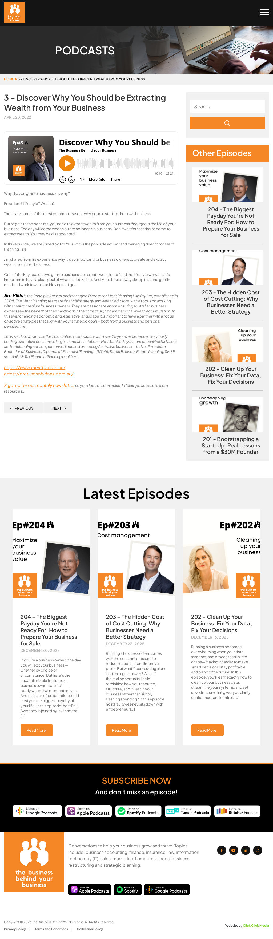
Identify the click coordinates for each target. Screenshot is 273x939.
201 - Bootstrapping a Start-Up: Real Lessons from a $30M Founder (231, 445)
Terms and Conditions (51, 929)
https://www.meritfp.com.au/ (34, 367)
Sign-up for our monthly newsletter (39, 385)
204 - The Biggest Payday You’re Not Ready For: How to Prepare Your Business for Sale (231, 222)
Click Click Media (256, 926)
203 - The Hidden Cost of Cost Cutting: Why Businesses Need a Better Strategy (231, 302)
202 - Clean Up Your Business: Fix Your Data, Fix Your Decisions (230, 375)
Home (9, 79)
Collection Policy (90, 929)
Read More (36, 730)
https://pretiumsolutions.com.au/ (38, 374)
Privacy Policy (15, 929)
